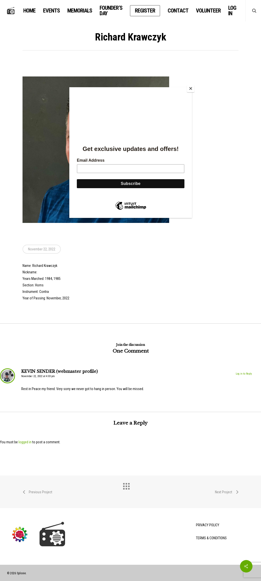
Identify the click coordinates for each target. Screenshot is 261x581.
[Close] (190, 88)
